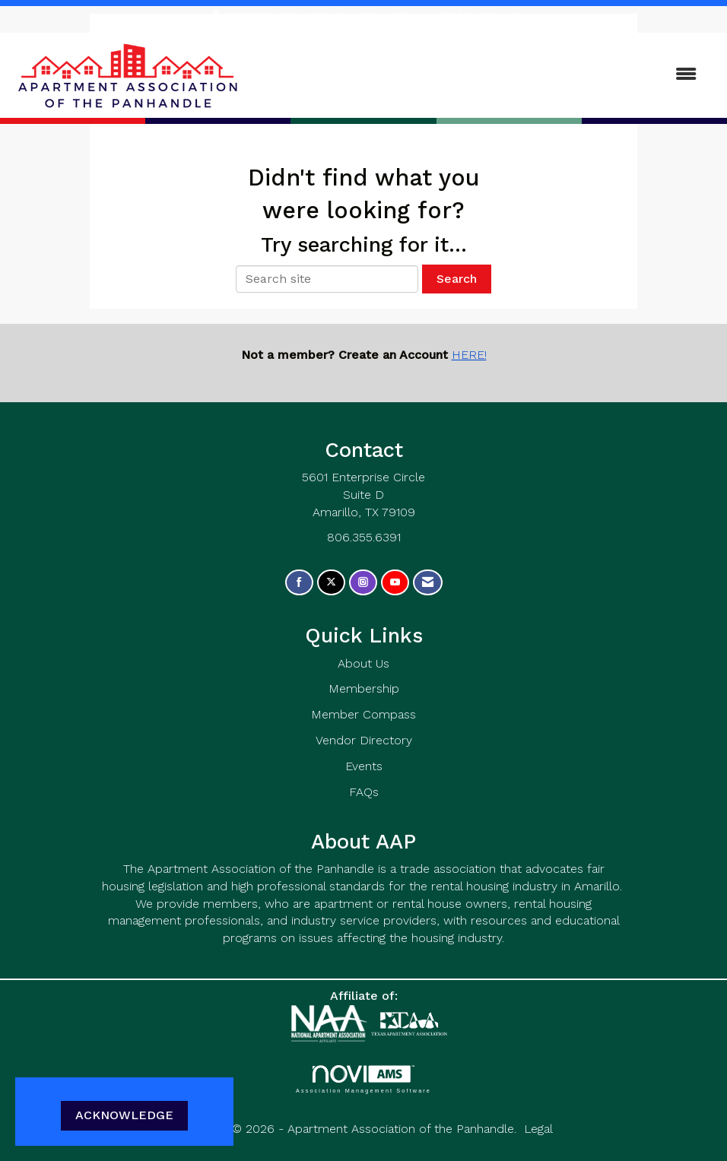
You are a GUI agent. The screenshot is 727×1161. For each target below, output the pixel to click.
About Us (363, 663)
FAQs (364, 792)
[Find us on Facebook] (299, 582)
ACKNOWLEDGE (124, 1115)
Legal (538, 1128)
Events (364, 766)
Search (457, 278)
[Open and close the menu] (477, 75)
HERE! (469, 354)
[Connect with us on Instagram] (363, 582)
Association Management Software (363, 1079)
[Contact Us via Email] (428, 582)
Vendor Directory (364, 740)
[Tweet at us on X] (331, 582)
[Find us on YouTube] (395, 582)
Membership (364, 688)
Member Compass (363, 714)
